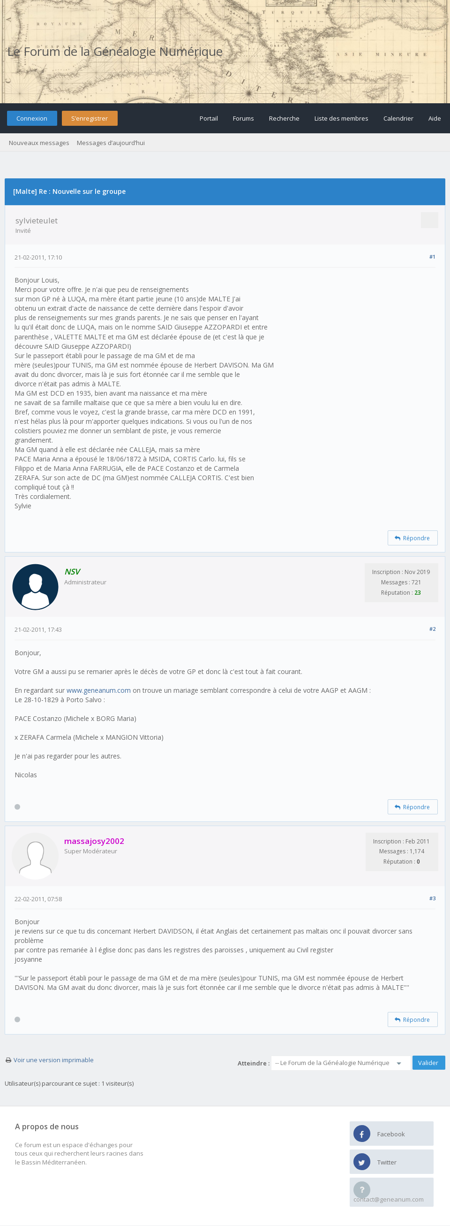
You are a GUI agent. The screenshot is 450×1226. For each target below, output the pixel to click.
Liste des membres (341, 118)
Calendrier (398, 118)
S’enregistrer (89, 118)
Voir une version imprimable (54, 1060)
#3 (432, 898)
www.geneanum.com (99, 690)
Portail (209, 118)
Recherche (284, 118)
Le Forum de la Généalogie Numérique (115, 51)
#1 (432, 256)
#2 (432, 628)
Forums (243, 118)
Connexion (31, 118)
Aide (434, 118)
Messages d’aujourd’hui (111, 142)
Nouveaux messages (39, 142)
